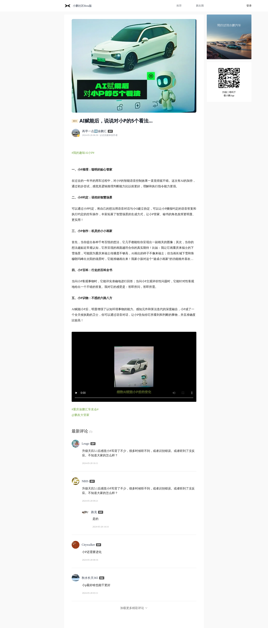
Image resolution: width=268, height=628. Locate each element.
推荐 (179, 5)
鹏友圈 (200, 5)
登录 (249, 5)
